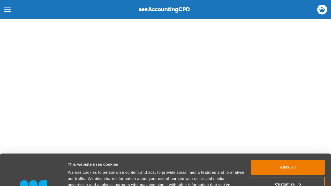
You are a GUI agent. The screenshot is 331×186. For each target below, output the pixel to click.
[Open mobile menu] (7, 9)
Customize (288, 154)
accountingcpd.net (164, 9)
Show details (80, 176)
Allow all (288, 138)
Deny (288, 171)
